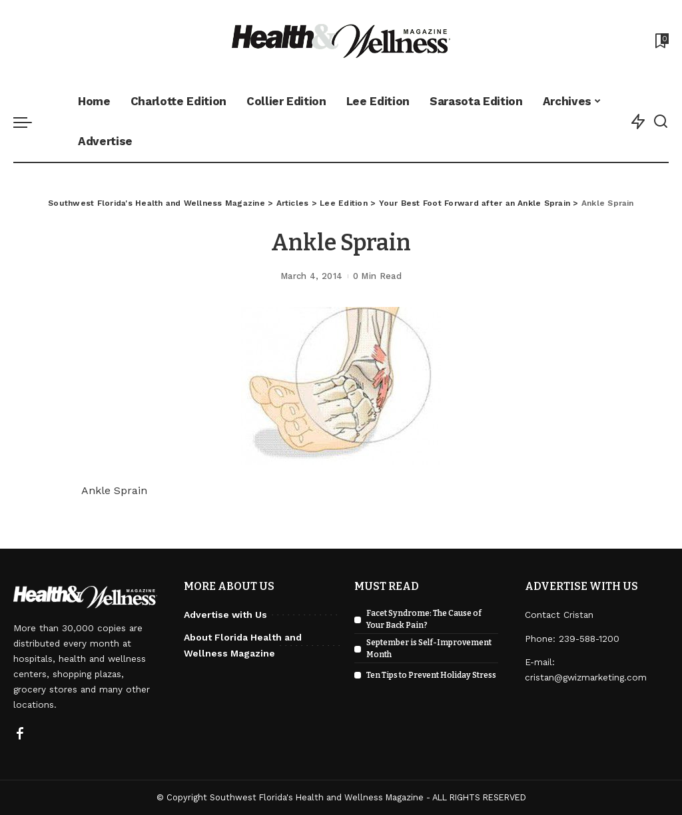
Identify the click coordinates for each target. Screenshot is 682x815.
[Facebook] (20, 734)
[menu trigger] (29, 122)
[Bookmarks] (661, 40)
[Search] (661, 122)
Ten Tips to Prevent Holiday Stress (431, 675)
